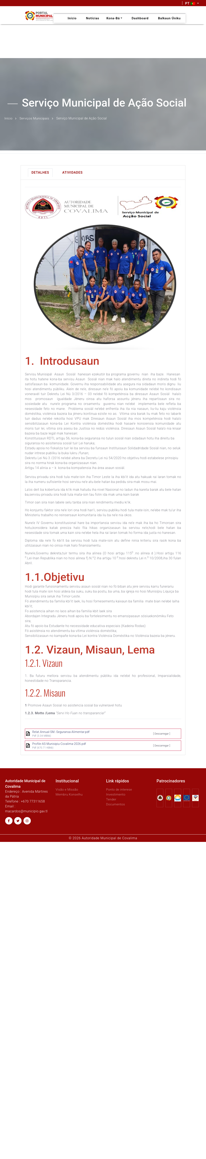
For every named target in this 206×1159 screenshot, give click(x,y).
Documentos (115, 804)
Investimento (116, 794)
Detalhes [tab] (40, 172)
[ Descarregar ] (161, 733)
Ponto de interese (119, 789)
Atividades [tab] (72, 172)
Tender (111, 799)
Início (9, 118)
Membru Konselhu (70, 794)
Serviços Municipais (35, 118)
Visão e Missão (67, 789)
